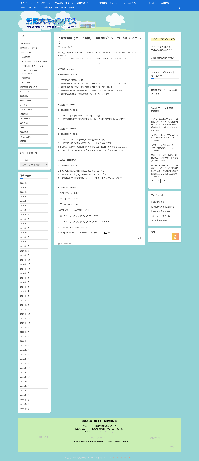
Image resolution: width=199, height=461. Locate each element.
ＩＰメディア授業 (30, 70)
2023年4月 (24, 350)
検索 (153, 232)
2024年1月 (24, 309)
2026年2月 (24, 197)
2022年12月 (25, 368)
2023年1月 (24, 363)
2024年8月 (24, 278)
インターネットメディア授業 (34, 61)
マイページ (23, 3)
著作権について (154, 438)
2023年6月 (24, 341)
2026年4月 (24, 188)
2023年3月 (24, 354)
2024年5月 (24, 291)
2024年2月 (24, 305)
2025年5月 (24, 237)
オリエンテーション (43, 3)
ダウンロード (115, 3)
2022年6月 (24, 395)
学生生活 (23, 7)
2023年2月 (24, 359)
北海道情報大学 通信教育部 (163, 207)
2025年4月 (24, 242)
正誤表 (71, 244)
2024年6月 (24, 287)
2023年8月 (24, 332)
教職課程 (103, 3)
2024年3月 (24, 300)
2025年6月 (24, 233)
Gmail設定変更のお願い (162, 57)
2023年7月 (24, 336)
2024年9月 (24, 273)
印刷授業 (64, 244)
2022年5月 (24, 400)
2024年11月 (25, 264)
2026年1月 (24, 201)
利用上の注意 (43, 437)
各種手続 (165, 3)
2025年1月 (24, 255)
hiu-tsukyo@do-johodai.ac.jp (103, 432)
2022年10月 (25, 377)
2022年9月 (24, 382)
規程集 (72, 7)
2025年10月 (25, 215)
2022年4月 (24, 404)
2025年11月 (25, 210)
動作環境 (48, 7)
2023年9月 (24, 327)
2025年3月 (24, 246)
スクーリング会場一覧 (160, 216)
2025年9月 (24, 219)
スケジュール (148, 3)
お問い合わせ (60, 7)
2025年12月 (25, 206)
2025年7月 (24, 228)
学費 (35, 7)
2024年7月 (24, 282)
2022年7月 (24, 391)
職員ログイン (175, 447)
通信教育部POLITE (84, 3)
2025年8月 (24, 224)
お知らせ (132, 3)
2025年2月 (24, 251)
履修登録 (26, 78)
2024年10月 (25, 269)
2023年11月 (25, 318)
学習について (26, 52)
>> (175, 181)
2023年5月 (24, 345)
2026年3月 (24, 192)
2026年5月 (24, 183)
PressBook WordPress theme (123, 458)
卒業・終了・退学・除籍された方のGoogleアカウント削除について (164, 158)
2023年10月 (25, 323)
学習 (67, 3)
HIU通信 (23, 105)
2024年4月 (24, 296)
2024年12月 (25, 260)
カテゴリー (25, 160)
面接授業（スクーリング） (33, 66)
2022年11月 (25, 372)
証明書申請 (25, 119)
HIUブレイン (25, 92)
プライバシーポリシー (98, 438)
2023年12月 (25, 314)
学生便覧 (59, 3)
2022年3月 (24, 409)
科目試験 (26, 83)
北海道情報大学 (157, 202)
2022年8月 (24, 386)
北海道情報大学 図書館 (161, 211)
